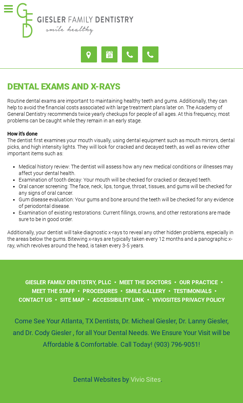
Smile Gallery (145, 291)
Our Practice (198, 282)
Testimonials (192, 291)
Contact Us (35, 300)
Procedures (100, 291)
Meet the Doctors (145, 282)
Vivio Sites (146, 379)
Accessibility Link (118, 300)
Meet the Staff (53, 291)
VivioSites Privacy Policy (188, 300)
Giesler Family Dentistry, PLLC (68, 282)
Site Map (72, 300)
